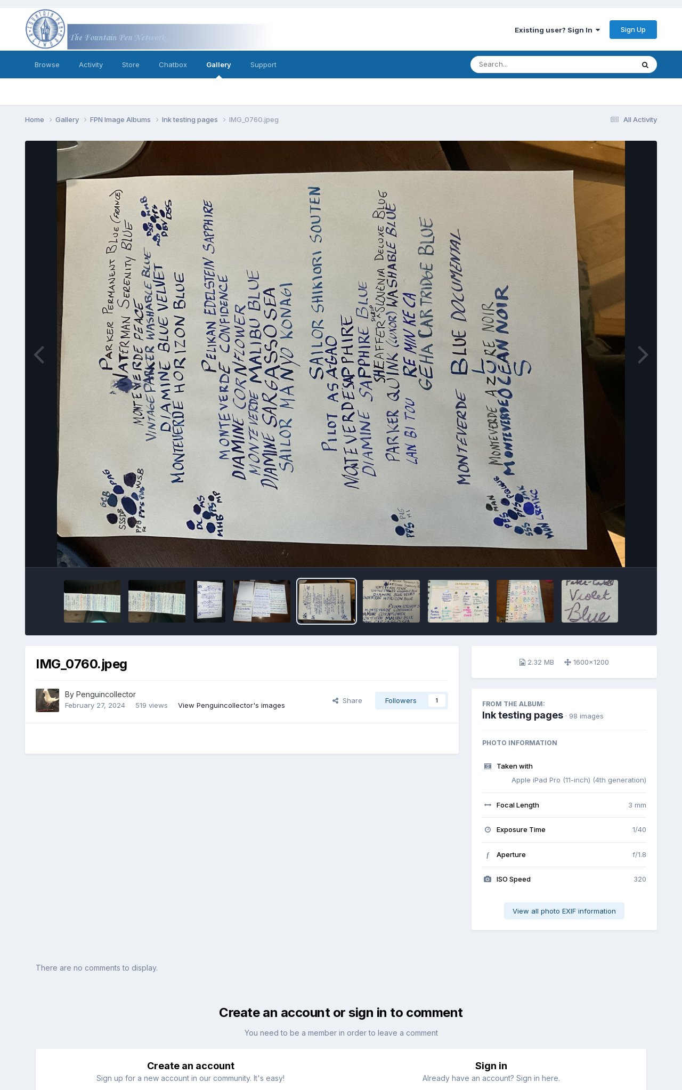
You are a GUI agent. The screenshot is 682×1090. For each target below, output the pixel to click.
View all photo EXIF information (564, 911)
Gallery (218, 69)
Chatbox (173, 64)
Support (263, 64)
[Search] (522, 64)
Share (347, 700)
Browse (47, 64)
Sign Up (633, 29)
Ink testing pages (522, 715)
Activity (91, 64)
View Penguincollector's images (231, 705)
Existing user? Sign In (557, 30)
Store (131, 64)
